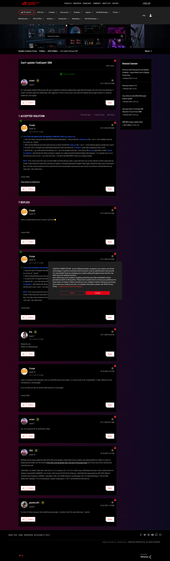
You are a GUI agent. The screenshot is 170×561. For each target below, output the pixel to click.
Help (144, 15)
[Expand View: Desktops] (82, 12)
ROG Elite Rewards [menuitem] (91, 19)
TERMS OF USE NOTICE (109, 542)
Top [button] (22, 555)
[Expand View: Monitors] (55, 18)
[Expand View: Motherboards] (29, 18)
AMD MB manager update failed (132, 122)
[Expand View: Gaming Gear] (68, 18)
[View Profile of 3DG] (31, 450)
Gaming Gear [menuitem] (62, 19)
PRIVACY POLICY (122, 542)
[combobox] (85, 36)
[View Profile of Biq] (30, 331)
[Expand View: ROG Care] (45, 12)
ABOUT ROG (13, 535)
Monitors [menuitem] (50, 19)
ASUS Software (53, 51)
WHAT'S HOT (106, 3)
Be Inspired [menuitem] (27, 12)
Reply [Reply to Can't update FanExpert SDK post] (110, 103)
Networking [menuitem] (75, 19)
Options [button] (147, 51)
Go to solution (69, 74)
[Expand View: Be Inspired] (33, 12)
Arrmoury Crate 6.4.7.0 (129, 86)
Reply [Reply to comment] (110, 189)
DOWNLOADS (87, 3)
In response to (37, 132)
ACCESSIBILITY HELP (42, 535)
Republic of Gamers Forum (27, 51)
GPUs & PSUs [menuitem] (37, 19)
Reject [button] (72, 293)
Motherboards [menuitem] (23, 19)
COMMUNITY (97, 3)
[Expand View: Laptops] (92, 12)
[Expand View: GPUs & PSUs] (43, 18)
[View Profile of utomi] (32, 80)
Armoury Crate (128, 78)
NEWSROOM (28, 535)
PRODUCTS (68, 3)
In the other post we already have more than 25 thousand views (67, 463)
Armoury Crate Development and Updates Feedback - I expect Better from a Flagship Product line (135, 72)
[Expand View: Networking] (81, 18)
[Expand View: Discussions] (70, 12)
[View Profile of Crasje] (32, 125)
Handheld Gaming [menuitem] (101, 12)
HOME (20, 535)
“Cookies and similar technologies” (70, 287)
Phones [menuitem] (115, 12)
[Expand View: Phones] (120, 12)
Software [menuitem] (52, 12)
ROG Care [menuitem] (40, 12)
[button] (23, 102)
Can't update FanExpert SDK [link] (69, 51)
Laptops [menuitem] (88, 12)
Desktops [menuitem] (77, 12)
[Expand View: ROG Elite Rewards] (98, 18)
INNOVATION (77, 3)
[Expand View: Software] (56, 12)
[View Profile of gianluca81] (34, 502)
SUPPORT (115, 3)
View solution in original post (30, 182)
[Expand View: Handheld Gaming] (109, 12)
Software (42, 51)
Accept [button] (97, 293)
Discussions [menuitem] (64, 12)
